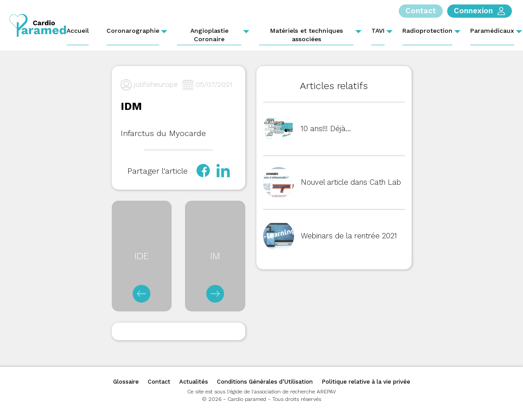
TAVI (378, 30)
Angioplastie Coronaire (209, 35)
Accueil (78, 30)
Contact (159, 381)
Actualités (193, 381)
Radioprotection (427, 30)
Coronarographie (132, 30)
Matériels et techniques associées (306, 35)
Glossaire (126, 381)
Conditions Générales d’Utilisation (265, 381)
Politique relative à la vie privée (366, 381)
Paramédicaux (492, 30)
